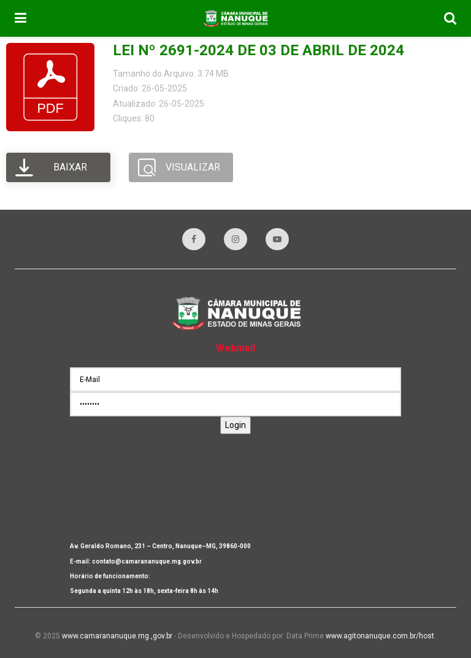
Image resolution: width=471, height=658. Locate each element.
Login (235, 425)
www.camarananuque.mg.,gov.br (117, 636)
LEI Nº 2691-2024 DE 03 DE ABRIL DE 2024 (258, 50)
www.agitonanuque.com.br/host (380, 636)
